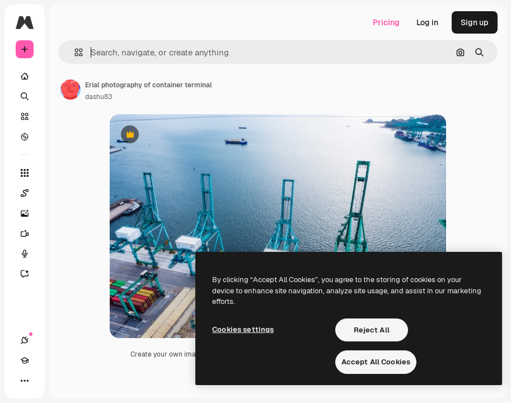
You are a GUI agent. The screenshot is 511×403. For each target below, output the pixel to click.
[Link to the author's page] (70, 89)
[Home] (25, 76)
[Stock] (25, 116)
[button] (74, 52)
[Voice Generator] (30, 254)
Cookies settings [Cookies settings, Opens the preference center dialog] (243, 329)
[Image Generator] (30, 213)
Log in (427, 22)
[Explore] (25, 137)
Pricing (386, 22)
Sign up (475, 22)
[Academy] (25, 360)
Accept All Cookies (375, 362)
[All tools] (25, 173)
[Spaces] (30, 193)
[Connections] (25, 340)
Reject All (372, 330)
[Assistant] (30, 274)
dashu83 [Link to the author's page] (98, 96)
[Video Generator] (30, 233)
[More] (25, 381)
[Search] (25, 96)
